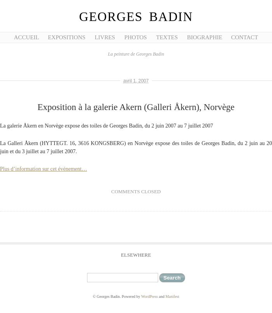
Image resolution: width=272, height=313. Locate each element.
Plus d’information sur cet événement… (43, 169)
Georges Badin (136, 17)
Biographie (204, 37)
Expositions (66, 37)
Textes (167, 37)
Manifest (173, 296)
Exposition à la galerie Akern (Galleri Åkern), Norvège (135, 107)
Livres (105, 37)
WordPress (149, 296)
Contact (244, 37)
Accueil (26, 37)
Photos (135, 37)
